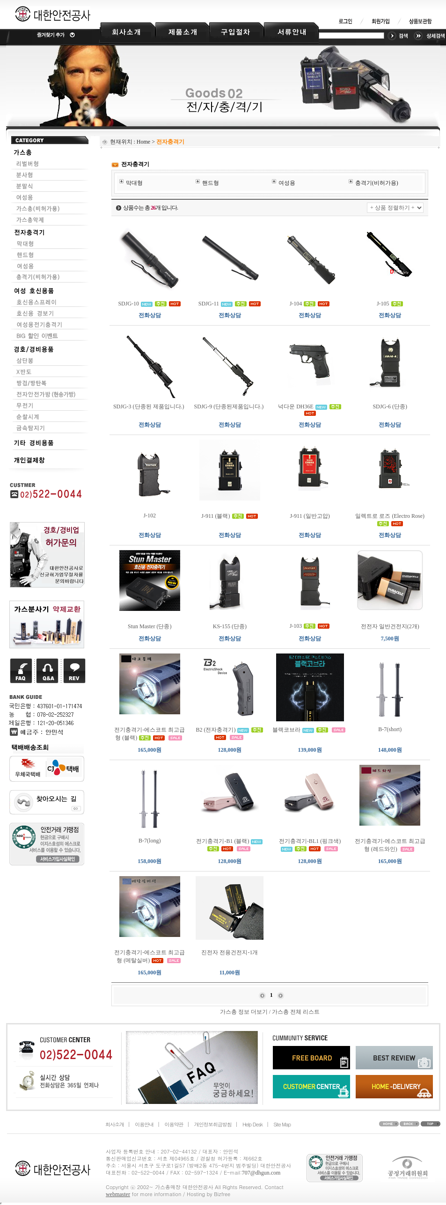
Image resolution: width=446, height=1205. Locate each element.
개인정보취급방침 (213, 1124)
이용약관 (173, 1124)
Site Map (282, 1124)
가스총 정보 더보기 (244, 1012)
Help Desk (252, 1124)
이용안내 (144, 1124)
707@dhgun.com (261, 1172)
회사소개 (114, 1124)
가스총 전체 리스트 (296, 1012)
